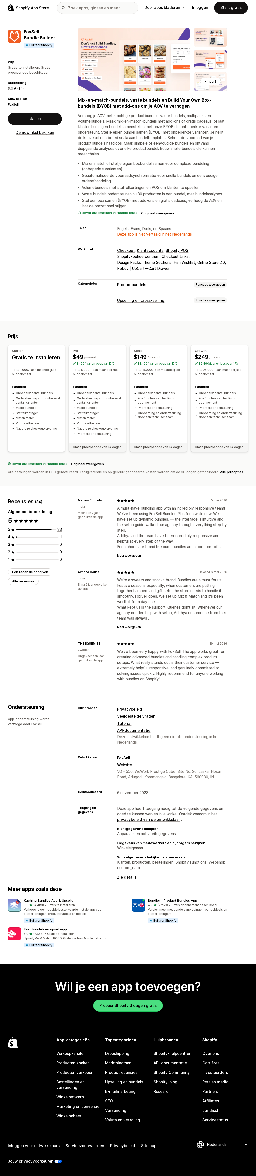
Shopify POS (177, 250)
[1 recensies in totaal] (61, 537)
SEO (109, 1101)
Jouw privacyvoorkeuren (31, 1161)
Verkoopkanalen (71, 1053)
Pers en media (215, 1082)
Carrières (211, 1063)
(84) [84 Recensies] (20, 88)
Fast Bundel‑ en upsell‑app (45, 929)
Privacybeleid (129, 709)
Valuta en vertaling (122, 1120)
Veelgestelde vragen (136, 716)
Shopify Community (172, 1072)
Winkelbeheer (69, 1116)
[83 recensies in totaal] (60, 529)
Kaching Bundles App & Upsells (48, 900)
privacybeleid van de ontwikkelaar (148, 819)
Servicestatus (215, 1120)
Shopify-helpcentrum (173, 1053)
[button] (66, 911)
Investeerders (215, 1072)
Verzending (115, 1110)
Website (124, 765)
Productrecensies (121, 1072)
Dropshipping (117, 1053)
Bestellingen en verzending (70, 1085)
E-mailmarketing (120, 1091)
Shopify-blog (166, 1082)
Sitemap (148, 1145)
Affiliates (210, 1101)
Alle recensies (23, 581)
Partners (210, 1091)
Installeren (35, 118)
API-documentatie (133, 730)
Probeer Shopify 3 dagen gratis (128, 1005)
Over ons (210, 1053)
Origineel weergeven (157, 213)
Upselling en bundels (124, 1082)
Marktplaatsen (118, 1063)
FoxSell (13, 104)
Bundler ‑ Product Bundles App (172, 900)
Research (162, 1091)
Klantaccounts (150, 250)
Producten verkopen (75, 1072)
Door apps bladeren (164, 7)
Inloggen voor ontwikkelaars (34, 1145)
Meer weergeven (129, 555)
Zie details (126, 877)
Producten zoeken (73, 1063)
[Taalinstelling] (227, 1144)
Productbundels (131, 284)
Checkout (126, 250)
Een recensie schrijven (30, 572)
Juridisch (211, 1110)
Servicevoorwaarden (85, 1145)
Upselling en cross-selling (140, 300)
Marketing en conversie (78, 1106)
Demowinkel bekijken (35, 132)
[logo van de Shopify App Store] (28, 7)
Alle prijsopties (231, 472)
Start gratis (231, 7)
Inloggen (200, 7)
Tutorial (124, 723)
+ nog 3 (210, 81)
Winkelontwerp (70, 1097)
